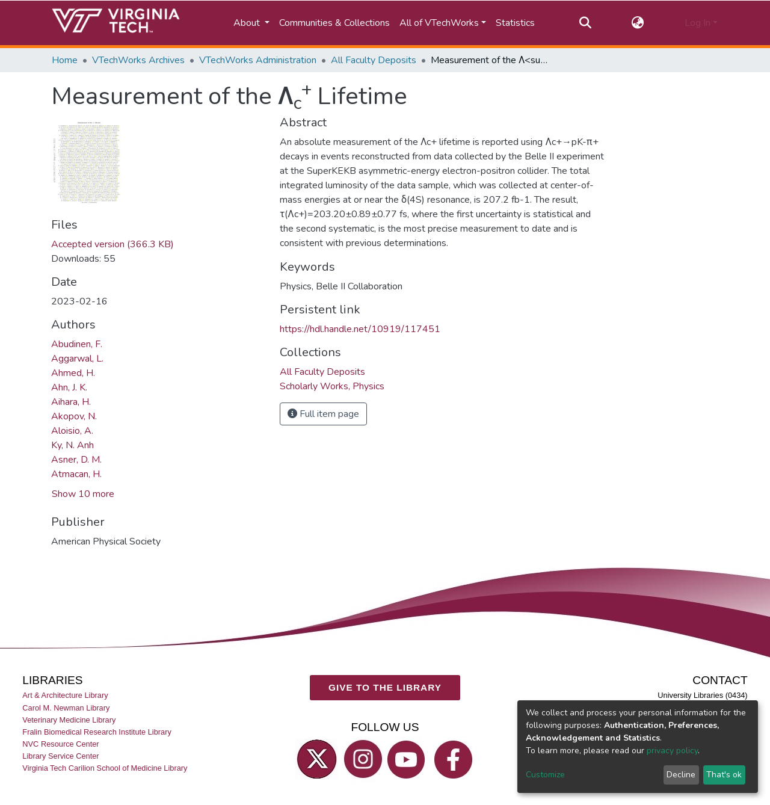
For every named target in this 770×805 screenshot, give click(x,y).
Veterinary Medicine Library (69, 719)
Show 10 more (83, 494)
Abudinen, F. (76, 344)
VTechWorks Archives (138, 60)
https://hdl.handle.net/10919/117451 (360, 329)
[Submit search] (585, 23)
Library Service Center (60, 755)
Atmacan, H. (76, 474)
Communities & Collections (334, 22)
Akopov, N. (74, 416)
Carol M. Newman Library (65, 707)
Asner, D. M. (76, 459)
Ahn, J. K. (69, 387)
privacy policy (672, 750)
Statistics (515, 22)
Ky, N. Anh (72, 445)
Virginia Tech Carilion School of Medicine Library (104, 768)
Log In (697, 22)
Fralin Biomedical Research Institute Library (96, 731)
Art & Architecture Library (65, 695)
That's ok (724, 774)
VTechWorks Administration (257, 60)
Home (65, 60)
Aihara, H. (71, 402)
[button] (637, 23)
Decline (681, 774)
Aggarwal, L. (77, 358)
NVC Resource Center (60, 743)
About (247, 22)
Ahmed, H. (73, 373)
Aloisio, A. (72, 430)
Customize (545, 774)
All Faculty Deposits (373, 60)
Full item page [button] (323, 414)
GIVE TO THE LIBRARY (385, 687)
